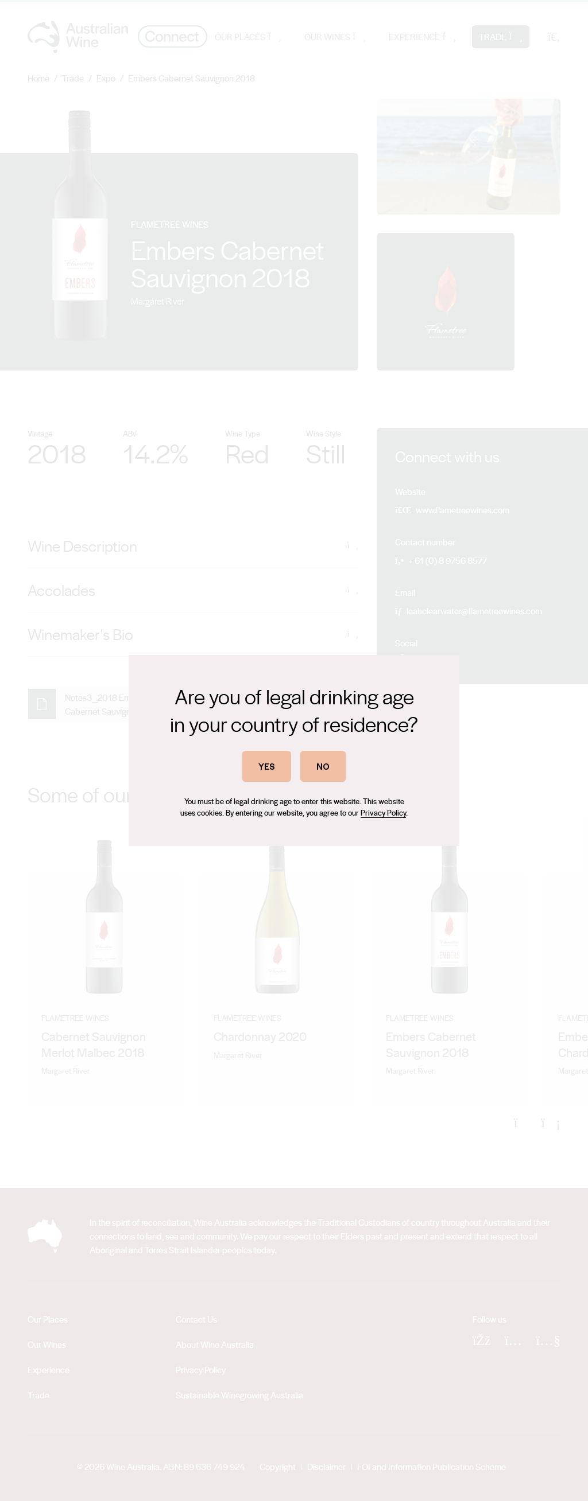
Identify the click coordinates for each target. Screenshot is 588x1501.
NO (323, 766)
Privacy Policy (383, 812)
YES (266, 766)
